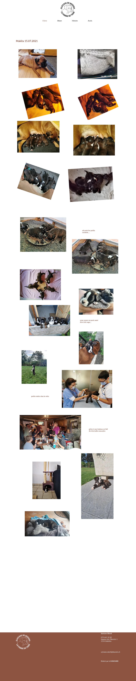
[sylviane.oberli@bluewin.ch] (110, 652)
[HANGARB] (114, 661)
